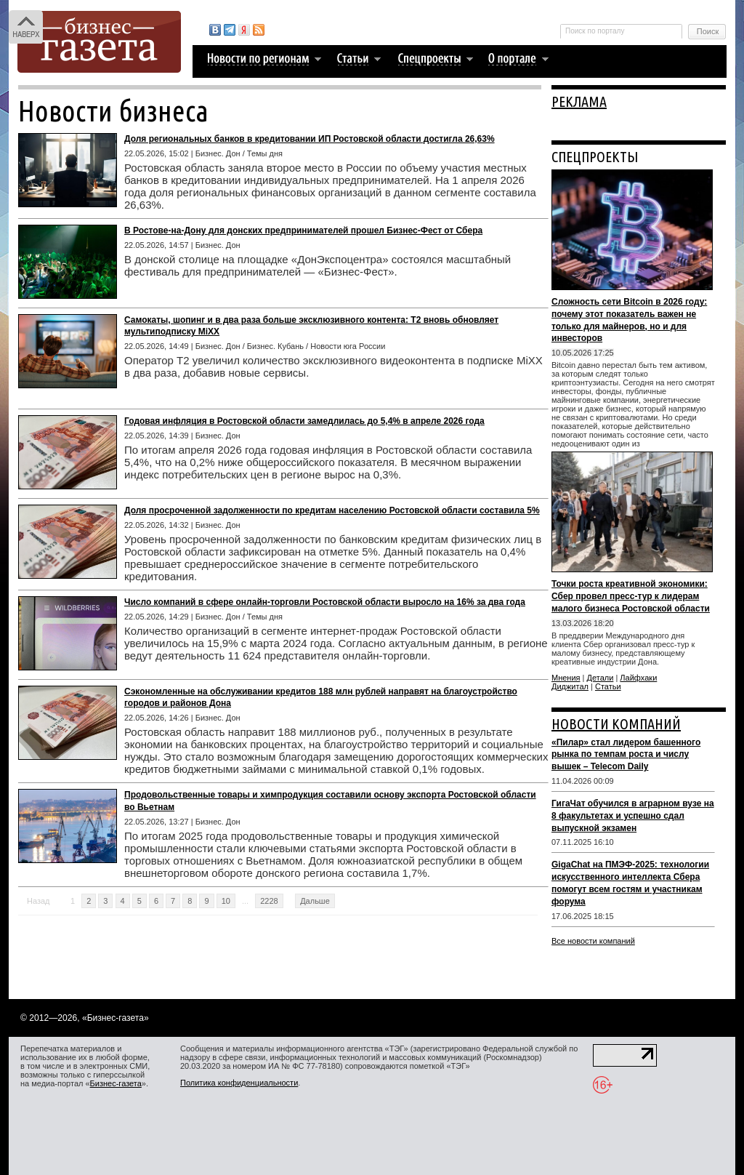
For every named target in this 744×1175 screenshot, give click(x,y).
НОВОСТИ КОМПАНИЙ (616, 723)
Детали (600, 677)
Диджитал (570, 686)
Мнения (566, 677)
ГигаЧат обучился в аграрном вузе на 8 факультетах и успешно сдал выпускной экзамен (632, 815)
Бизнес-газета (116, 1083)
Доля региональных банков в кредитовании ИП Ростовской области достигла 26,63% (309, 139)
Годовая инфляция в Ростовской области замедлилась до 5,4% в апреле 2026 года (304, 421)
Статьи (608, 686)
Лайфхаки (638, 677)
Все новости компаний (593, 941)
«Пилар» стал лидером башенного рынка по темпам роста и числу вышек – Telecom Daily (625, 754)
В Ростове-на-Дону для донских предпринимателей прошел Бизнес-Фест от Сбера (303, 230)
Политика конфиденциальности (239, 1082)
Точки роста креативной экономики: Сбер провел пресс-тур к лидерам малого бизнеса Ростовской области (630, 596)
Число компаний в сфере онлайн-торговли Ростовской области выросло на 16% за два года (324, 602)
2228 (269, 901)
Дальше (315, 901)
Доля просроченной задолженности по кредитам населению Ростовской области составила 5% (332, 510)
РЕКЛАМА (579, 101)
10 (226, 901)
